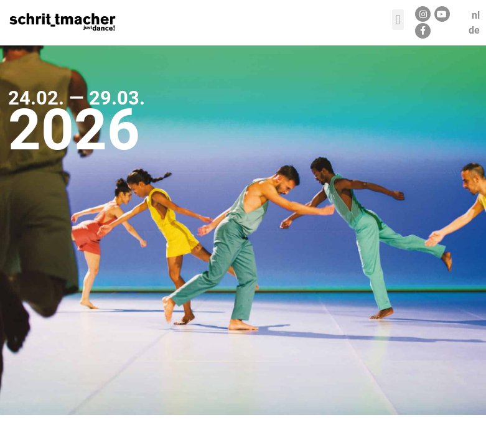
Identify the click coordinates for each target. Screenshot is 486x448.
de (474, 30)
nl (476, 15)
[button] (398, 19)
